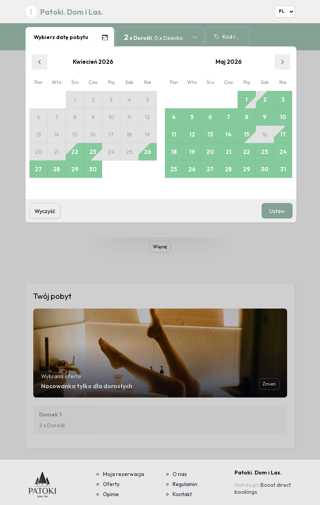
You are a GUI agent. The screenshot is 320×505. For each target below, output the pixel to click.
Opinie (111, 494)
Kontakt (182, 494)
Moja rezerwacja (123, 474)
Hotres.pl (245, 484)
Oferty (111, 484)
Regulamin (185, 484)
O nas (180, 474)
